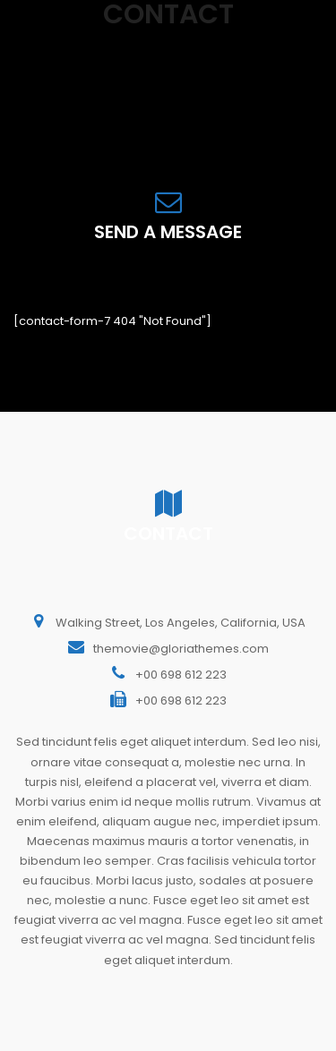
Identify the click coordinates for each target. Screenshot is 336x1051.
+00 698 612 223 (181, 674)
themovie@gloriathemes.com (181, 648)
